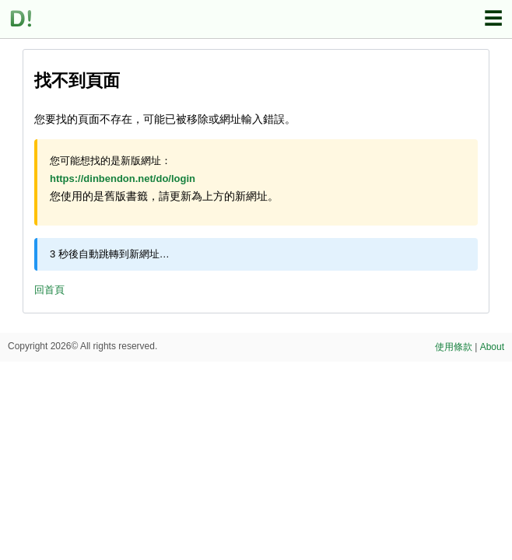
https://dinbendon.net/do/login (122, 178)
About (492, 346)
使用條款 (453, 346)
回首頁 (49, 290)
